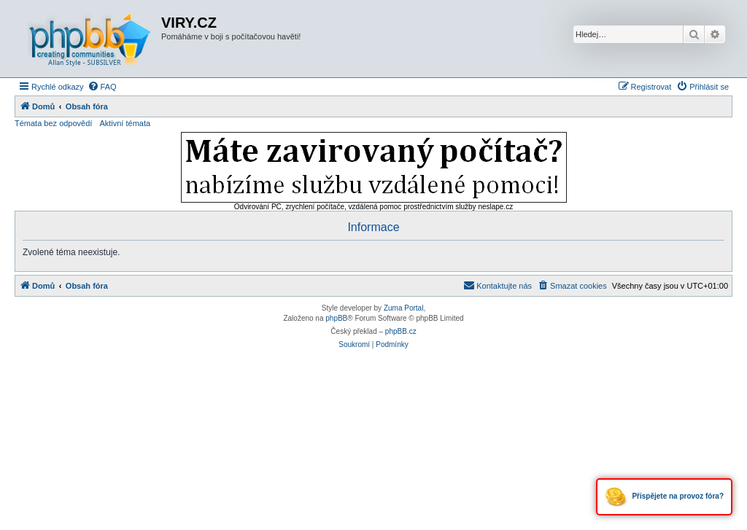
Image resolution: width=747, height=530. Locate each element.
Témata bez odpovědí (53, 123)
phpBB (336, 318)
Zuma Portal (403, 308)
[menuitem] (102, 87)
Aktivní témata (124, 123)
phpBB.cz (401, 331)
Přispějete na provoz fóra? (664, 497)
